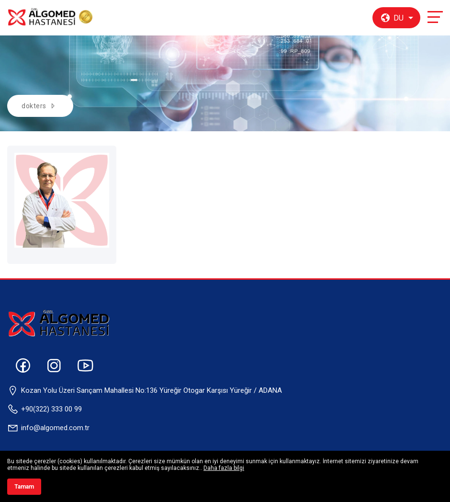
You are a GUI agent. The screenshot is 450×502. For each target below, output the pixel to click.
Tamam (24, 486)
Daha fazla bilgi (223, 468)
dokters (34, 106)
